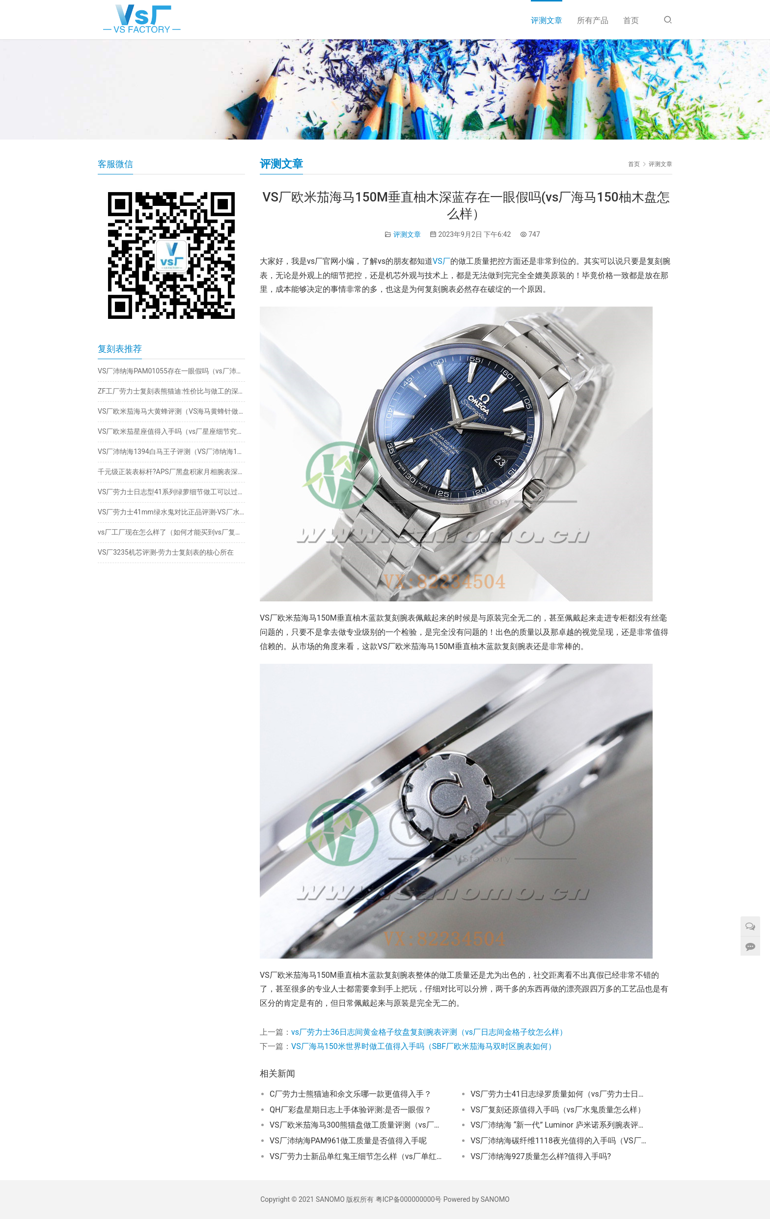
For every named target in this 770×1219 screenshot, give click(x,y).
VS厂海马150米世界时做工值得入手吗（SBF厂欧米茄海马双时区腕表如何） (423, 1046)
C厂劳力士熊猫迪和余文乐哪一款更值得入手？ (351, 1094)
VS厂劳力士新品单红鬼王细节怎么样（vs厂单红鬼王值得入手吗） (358, 1156)
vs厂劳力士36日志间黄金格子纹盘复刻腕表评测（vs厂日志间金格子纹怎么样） (429, 1032)
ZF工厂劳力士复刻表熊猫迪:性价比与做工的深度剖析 (171, 391)
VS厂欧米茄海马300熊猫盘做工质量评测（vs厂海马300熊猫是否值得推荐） (358, 1125)
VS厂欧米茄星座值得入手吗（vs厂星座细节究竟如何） (171, 431)
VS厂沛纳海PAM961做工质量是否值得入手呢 (348, 1140)
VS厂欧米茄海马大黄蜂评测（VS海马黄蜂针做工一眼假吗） (171, 411)
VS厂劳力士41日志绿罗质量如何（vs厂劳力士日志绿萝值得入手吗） (558, 1094)
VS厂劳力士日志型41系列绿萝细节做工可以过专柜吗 (171, 492)
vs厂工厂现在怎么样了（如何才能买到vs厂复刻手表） (171, 532)
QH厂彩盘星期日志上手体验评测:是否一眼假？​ (351, 1109)
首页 (631, 20)
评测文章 (546, 20)
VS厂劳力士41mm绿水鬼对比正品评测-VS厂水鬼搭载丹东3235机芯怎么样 (171, 512)
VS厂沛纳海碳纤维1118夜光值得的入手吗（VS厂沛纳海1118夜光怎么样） (558, 1140)
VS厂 (441, 261)
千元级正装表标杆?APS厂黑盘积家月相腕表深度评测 (171, 472)
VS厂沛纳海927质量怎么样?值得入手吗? (540, 1156)
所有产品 (592, 20)
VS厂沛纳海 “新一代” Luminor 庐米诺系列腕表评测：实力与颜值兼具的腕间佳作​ (558, 1125)
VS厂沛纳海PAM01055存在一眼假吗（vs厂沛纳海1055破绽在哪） (171, 371)
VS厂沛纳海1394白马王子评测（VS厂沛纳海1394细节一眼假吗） (171, 451)
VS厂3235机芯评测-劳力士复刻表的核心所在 (166, 552)
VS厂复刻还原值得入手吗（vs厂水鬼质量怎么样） (557, 1109)
